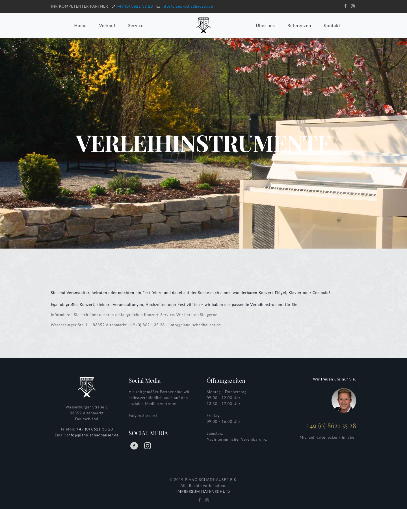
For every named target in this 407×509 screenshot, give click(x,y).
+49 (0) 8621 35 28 (135, 6)
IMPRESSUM (188, 491)
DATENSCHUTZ (216, 491)
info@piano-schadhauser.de (187, 6)
